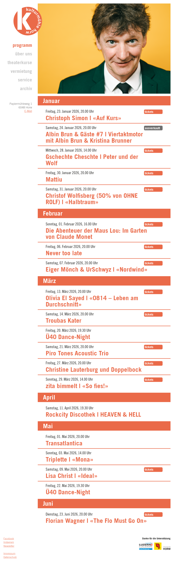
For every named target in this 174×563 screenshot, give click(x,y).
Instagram (8, 542)
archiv (26, 89)
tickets (149, 112)
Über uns (23, 54)
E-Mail (28, 111)
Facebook (8, 539)
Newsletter (8, 546)
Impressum (9, 554)
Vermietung (21, 72)
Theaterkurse (20, 63)
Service (25, 80)
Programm (22, 45)
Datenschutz (10, 557)
